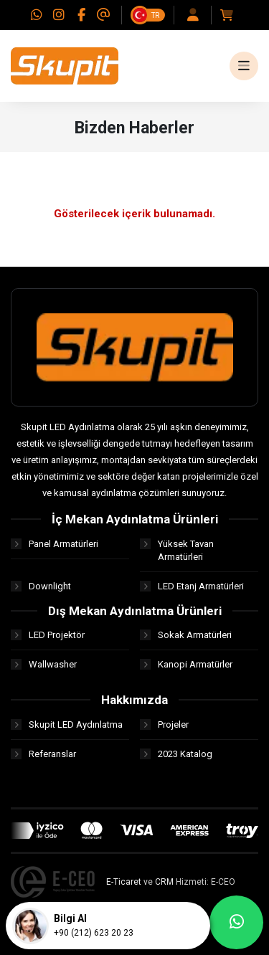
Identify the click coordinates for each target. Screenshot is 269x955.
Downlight (41, 586)
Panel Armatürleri (54, 543)
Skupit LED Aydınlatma (67, 724)
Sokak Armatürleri (186, 634)
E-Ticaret (123, 882)
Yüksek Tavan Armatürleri (177, 550)
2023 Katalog (176, 754)
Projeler (164, 724)
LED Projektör (48, 634)
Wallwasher (44, 664)
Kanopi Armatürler (186, 664)
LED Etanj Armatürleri (192, 586)
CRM (164, 882)
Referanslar (43, 754)
